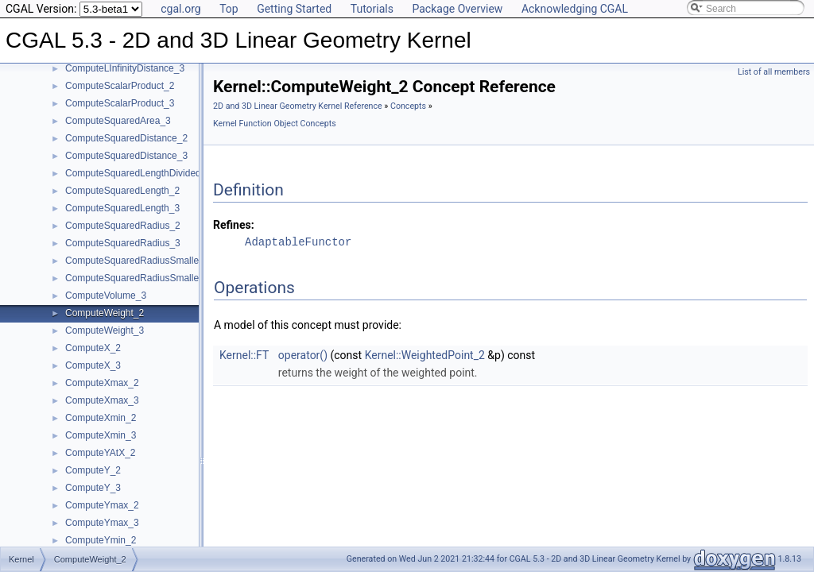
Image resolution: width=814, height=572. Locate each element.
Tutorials (372, 8)
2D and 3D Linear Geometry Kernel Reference (297, 106)
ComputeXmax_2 (102, 382)
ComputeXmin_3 (100, 435)
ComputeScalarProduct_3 (119, 103)
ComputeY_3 (93, 487)
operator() (303, 355)
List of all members (774, 72)
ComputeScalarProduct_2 (119, 85)
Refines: (233, 224)
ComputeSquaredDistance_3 (126, 155)
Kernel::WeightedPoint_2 (425, 355)
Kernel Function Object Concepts (274, 123)
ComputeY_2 (93, 470)
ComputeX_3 (93, 365)
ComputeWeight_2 (104, 313)
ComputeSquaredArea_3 (118, 120)
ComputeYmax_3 (102, 522)
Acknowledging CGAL (574, 8)
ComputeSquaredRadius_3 (122, 243)
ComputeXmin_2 (100, 417)
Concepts (408, 106)
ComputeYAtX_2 (100, 452)
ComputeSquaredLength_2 (122, 190)
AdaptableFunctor (298, 241)
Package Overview (457, 8)
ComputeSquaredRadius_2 (122, 225)
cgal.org (180, 8)
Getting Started (294, 8)
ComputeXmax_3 (102, 400)
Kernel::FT (244, 355)
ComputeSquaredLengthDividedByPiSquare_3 (163, 173)
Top (228, 8)
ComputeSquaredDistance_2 (126, 138)
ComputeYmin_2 (100, 540)
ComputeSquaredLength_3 (122, 208)
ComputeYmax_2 (102, 505)
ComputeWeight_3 (104, 330)
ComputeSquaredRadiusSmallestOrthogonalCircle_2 (177, 260)
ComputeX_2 (93, 348)
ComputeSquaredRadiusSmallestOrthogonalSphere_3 (180, 278)
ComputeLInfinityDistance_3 (124, 68)
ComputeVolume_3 (105, 295)
